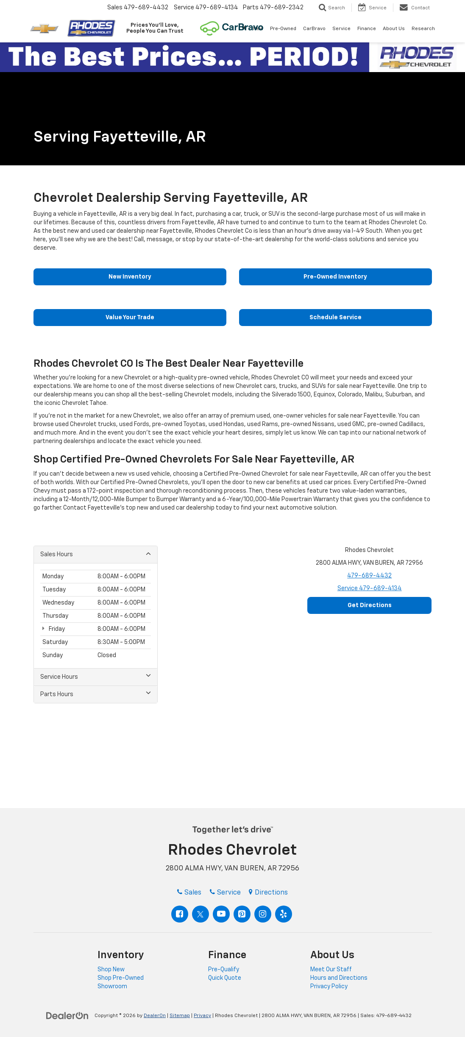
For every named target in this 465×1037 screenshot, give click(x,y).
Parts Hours (95, 693)
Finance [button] (366, 28)
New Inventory (130, 277)
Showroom (112, 987)
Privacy (202, 1015)
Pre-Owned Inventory (335, 277)
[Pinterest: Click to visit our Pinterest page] (242, 914)
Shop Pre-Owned (120, 978)
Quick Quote (224, 978)
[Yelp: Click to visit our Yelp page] (283, 914)
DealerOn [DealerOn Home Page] (155, 1015)
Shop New (111, 970)
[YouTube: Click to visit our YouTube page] (221, 914)
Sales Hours (95, 554)
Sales (189, 892)
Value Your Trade (130, 318)
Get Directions (370, 605)
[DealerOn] (67, 1015)
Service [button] (341, 28)
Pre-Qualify (223, 970)
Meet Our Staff (331, 970)
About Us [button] (394, 28)
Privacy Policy (329, 987)
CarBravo (314, 28)
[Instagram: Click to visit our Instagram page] (263, 914)
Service (369, 588)
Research (423, 28)
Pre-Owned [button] (283, 28)
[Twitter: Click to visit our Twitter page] (200, 914)
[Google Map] (232, 652)
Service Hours (95, 676)
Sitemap (180, 1015)
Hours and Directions (339, 978)
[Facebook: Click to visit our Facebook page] (179, 914)
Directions (268, 892)
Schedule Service (335, 318)
